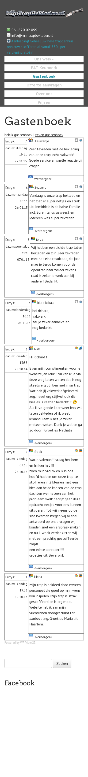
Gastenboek (44, 76)
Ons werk (42, 59)
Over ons (44, 93)
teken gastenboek (49, 134)
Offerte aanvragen (44, 85)
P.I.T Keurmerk (44, 67)
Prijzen (44, 102)
